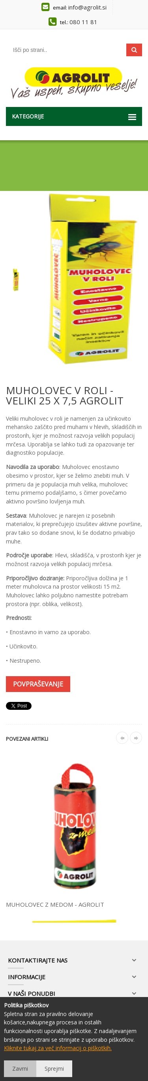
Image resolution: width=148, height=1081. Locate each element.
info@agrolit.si (87, 7)
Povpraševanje (38, 684)
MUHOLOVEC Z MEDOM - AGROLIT (55, 904)
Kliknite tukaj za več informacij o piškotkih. (58, 1048)
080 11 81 (83, 22)
